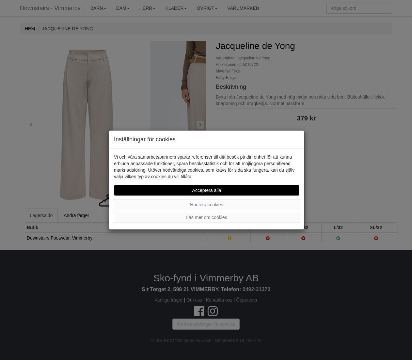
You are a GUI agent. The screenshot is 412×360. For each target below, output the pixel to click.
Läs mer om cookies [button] (206, 217)
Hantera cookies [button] (206, 204)
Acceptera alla (206, 190)
